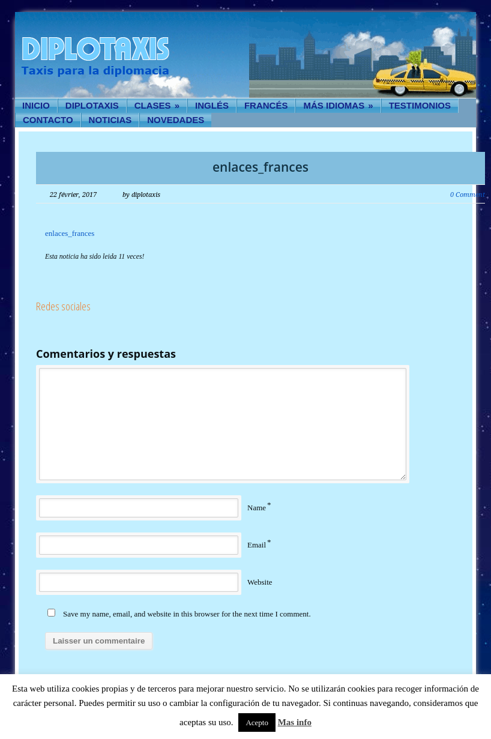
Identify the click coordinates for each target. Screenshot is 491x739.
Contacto (48, 120)
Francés (266, 105)
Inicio (36, 105)
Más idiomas (338, 105)
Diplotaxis (92, 105)
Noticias (110, 120)
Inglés (212, 105)
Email (256, 544)
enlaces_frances (260, 166)
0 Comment (467, 195)
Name (256, 507)
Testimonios (420, 105)
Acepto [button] (256, 722)
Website (260, 582)
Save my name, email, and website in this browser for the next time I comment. (187, 613)
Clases (156, 105)
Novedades (175, 120)
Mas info (295, 722)
